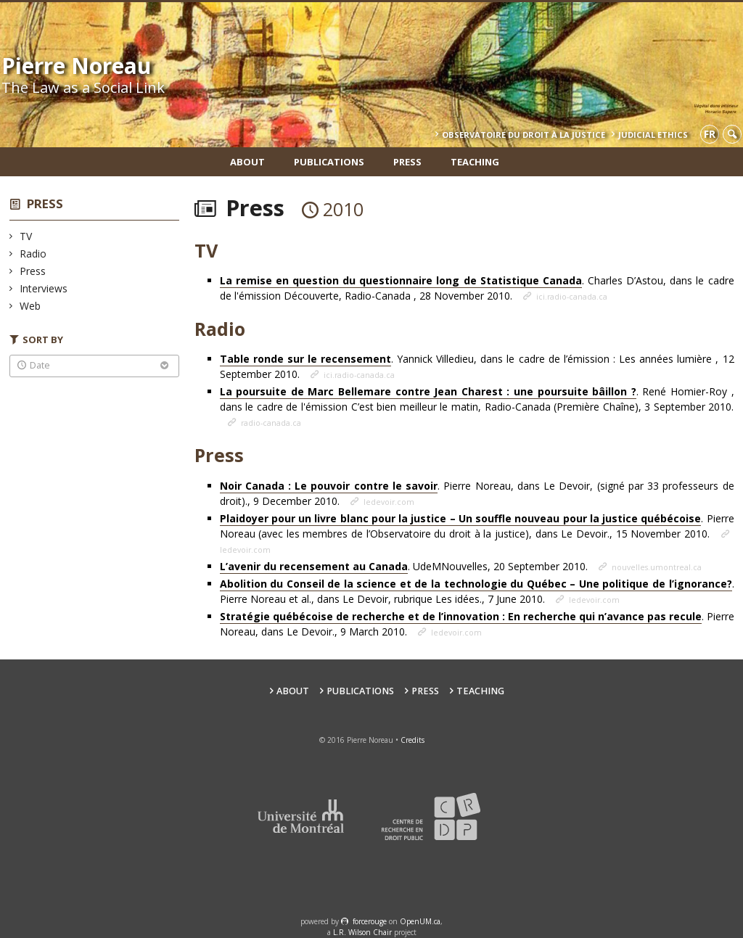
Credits (412, 740)
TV (26, 236)
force (370, 921)
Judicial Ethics (653, 134)
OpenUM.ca (420, 921)
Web (30, 306)
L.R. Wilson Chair (362, 932)
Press (407, 161)
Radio (33, 253)
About (247, 161)
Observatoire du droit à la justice (523, 134)
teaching (475, 161)
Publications (329, 161)
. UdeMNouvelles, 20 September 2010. (405, 566)
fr (709, 134)
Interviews (43, 288)
